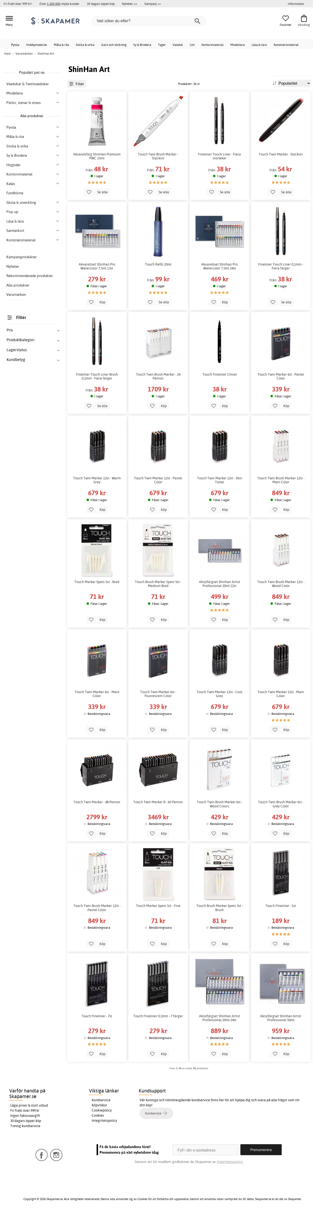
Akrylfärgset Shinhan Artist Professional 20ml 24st (219, 1018)
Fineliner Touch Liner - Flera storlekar (219, 156)
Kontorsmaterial (212, 45)
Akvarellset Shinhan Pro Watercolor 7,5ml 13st (97, 266)
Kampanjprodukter (21, 257)
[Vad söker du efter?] (149, 21)
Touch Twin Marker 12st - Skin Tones (219, 480)
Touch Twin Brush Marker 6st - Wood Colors (219, 804)
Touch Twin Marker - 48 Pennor (96, 802)
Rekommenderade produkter (29, 275)
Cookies (98, 1115)
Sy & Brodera (142, 45)
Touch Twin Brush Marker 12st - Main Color (280, 480)
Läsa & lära (259, 45)
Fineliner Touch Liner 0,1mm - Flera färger (280, 266)
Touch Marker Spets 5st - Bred (96, 582)
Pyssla (15, 45)
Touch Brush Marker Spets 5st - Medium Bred (158, 584)
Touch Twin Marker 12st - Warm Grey (97, 480)
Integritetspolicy (104, 1120)
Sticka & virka (85, 45)
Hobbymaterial (36, 45)
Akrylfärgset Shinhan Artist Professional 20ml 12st (219, 584)
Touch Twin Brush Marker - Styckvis (158, 156)
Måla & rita (61, 45)
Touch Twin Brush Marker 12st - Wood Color (280, 584)
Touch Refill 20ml (158, 264)
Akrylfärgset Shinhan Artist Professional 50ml (280, 1018)
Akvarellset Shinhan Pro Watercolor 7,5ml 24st (219, 266)
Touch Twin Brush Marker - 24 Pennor (158, 376)
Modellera (237, 45)
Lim (192, 45)
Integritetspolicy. (230, 1161)
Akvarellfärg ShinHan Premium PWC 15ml (97, 156)
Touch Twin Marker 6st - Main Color (97, 694)
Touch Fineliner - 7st (96, 1016)
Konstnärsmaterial (286, 45)
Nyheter (12, 266)
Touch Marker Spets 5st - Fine (158, 906)
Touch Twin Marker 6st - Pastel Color (280, 376)
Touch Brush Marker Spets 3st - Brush (219, 908)
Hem (7, 53)
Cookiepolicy (102, 1110)
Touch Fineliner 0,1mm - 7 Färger (158, 1016)
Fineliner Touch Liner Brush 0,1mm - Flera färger (97, 376)
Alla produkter (17, 285)
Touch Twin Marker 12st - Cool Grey (219, 694)
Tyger (162, 45)
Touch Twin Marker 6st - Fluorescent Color (158, 694)
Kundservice (101, 1100)
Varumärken (16, 294)
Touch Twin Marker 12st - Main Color (280, 694)
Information (296, 4)
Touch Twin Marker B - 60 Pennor (158, 802)
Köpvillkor (99, 1105)
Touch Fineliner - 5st (280, 906)
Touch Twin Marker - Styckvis (281, 154)
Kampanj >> (153, 4)
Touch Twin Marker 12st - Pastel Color (158, 480)
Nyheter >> (129, 4)
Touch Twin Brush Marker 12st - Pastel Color (97, 908)
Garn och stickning (113, 45)
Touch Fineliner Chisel (219, 374)
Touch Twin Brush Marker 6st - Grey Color (280, 804)
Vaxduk (178, 45)
